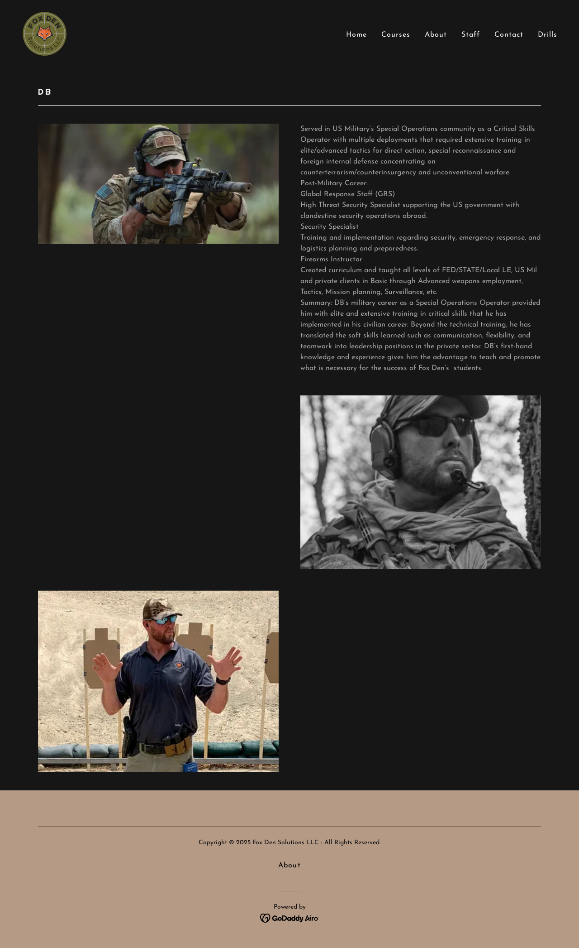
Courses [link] (395, 34)
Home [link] (356, 34)
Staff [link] (470, 34)
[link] (44, 33)
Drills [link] (547, 34)
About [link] (436, 34)
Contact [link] (508, 34)
